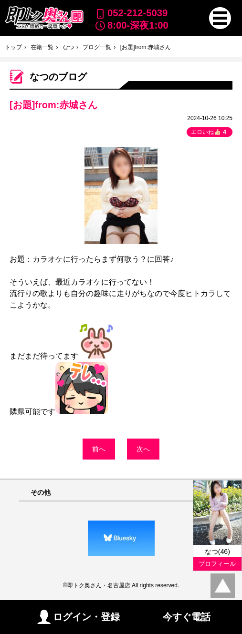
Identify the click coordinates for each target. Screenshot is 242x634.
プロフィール (217, 564)
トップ (13, 47)
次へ (143, 449)
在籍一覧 (42, 47)
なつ (68, 47)
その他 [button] (41, 492)
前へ (98, 449)
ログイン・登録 (78, 617)
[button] (220, 18)
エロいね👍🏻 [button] (209, 132)
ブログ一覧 (97, 47)
